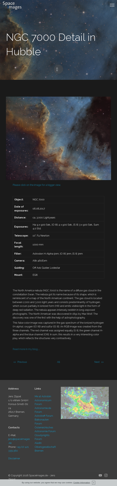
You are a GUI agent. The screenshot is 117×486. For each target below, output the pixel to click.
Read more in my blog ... (26, 350)
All (58, 362)
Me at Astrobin (43, 397)
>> (102, 362)
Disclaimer (14, 459)
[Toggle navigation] (112, 5)
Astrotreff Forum (44, 416)
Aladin (38, 444)
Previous (22, 362)
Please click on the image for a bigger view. (37, 185)
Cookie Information (81, 482)
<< (14, 362)
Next (97, 362)
